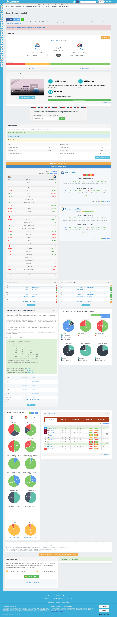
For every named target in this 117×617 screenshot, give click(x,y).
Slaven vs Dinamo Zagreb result (14, 23)
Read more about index (103, 157)
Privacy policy (65, 602)
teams (43, 5)
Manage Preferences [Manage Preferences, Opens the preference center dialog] (104, 614)
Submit (62, 118)
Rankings (55, 5)
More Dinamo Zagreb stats (30, 537)
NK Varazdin (51, 432)
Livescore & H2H (16, 5)
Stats (23, 5)
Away (55, 173)
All (50, 171)
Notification (105, 37)
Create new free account (79, 100)
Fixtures (62, 5)
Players (48, 5)
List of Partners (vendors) (57, 611)
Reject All (104, 610)
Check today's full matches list (58, 163)
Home (8, 5)
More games (31, 305)
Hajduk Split (51, 430)
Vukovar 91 (51, 448)
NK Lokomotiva (52, 437)
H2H (39, 5)
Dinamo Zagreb (52, 428)
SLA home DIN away (105, 314)
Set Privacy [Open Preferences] (69, 598)
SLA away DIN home (105, 316)
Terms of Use (48, 598)
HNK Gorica (51, 441)
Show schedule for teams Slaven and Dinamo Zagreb (58, 554)
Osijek (50, 446)
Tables (35, 5)
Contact (58, 602)
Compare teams (31, 576)
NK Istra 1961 (52, 439)
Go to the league (105, 454)
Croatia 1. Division (55, 40)
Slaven (50, 444)
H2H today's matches (32, 583)
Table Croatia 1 (51, 413)
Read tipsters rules (106, 102)
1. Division (33, 68)
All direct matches (96, 314)
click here (30, 372)
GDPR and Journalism (58, 598)
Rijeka (50, 435)
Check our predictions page (58, 166)
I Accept (104, 606)
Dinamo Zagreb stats (30, 370)
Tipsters (29, 5)
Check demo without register (27, 97)
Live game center (85, 68)
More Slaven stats (14, 537)
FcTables (58, 595)
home (7, 15)
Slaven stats (28, 368)
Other (68, 5)
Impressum (51, 602)
